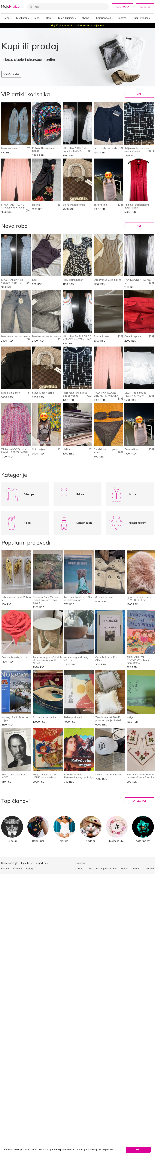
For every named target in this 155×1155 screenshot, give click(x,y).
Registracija (122, 7)
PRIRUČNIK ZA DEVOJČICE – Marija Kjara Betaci (138, 660)
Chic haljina (38, 449)
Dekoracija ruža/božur (14, 657)
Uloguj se (145, 7)
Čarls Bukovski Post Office (106, 659)
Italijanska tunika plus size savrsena (136, 150)
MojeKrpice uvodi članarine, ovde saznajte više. (77, 25)
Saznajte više (11, 74)
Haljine (66, 449)
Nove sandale (9, 148)
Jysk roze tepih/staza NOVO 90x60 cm (139, 599)
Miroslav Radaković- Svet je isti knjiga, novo (78, 599)
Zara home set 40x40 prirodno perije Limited (108, 719)
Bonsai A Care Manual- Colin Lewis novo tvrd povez (46, 600)
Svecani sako (101, 336)
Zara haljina (100, 204)
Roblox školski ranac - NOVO (45, 150)
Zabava (122, 17)
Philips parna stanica (44, 717)
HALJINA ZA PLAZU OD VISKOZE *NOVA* (77, 338)
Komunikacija (103, 17)
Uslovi (124, 868)
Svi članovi (139, 801)
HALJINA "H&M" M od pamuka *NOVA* (76, 150)
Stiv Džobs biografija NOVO (13, 776)
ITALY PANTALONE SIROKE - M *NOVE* (13, 206)
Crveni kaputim (133, 336)
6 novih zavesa (104, 597)
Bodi (34, 279)
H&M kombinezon (73, 279)
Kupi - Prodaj (140, 17)
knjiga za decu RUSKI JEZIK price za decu (45, 776)
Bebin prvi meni (73, 717)
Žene (6, 17)
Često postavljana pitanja (102, 868)
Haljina (36, 204)
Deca (36, 17)
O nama (79, 868)
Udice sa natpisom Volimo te (16, 599)
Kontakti (149, 868)
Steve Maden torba (74, 204)
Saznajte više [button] (105, 1149)
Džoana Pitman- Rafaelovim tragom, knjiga (79, 776)
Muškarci (21, 17)
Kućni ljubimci (66, 17)
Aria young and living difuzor (76, 659)
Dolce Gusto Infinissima (108, 774)
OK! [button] (138, 1149)
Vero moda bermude (105, 148)
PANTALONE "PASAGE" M (138, 281)
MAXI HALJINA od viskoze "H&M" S (12, 281)
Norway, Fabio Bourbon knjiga (15, 719)
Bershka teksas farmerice (15, 336)
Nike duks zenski (10, 392)
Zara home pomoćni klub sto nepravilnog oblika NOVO (47, 660)
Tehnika (84, 17)
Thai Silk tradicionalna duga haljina (136, 206)
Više (139, 94)
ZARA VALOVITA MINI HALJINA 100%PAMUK (15, 451)
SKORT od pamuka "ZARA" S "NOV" (135, 394)
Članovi (17, 868)
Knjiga (130, 717)
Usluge (30, 868)
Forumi (5, 868)
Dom (48, 17)
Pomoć (136, 868)
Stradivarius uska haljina (107, 279)
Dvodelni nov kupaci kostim (105, 451)
